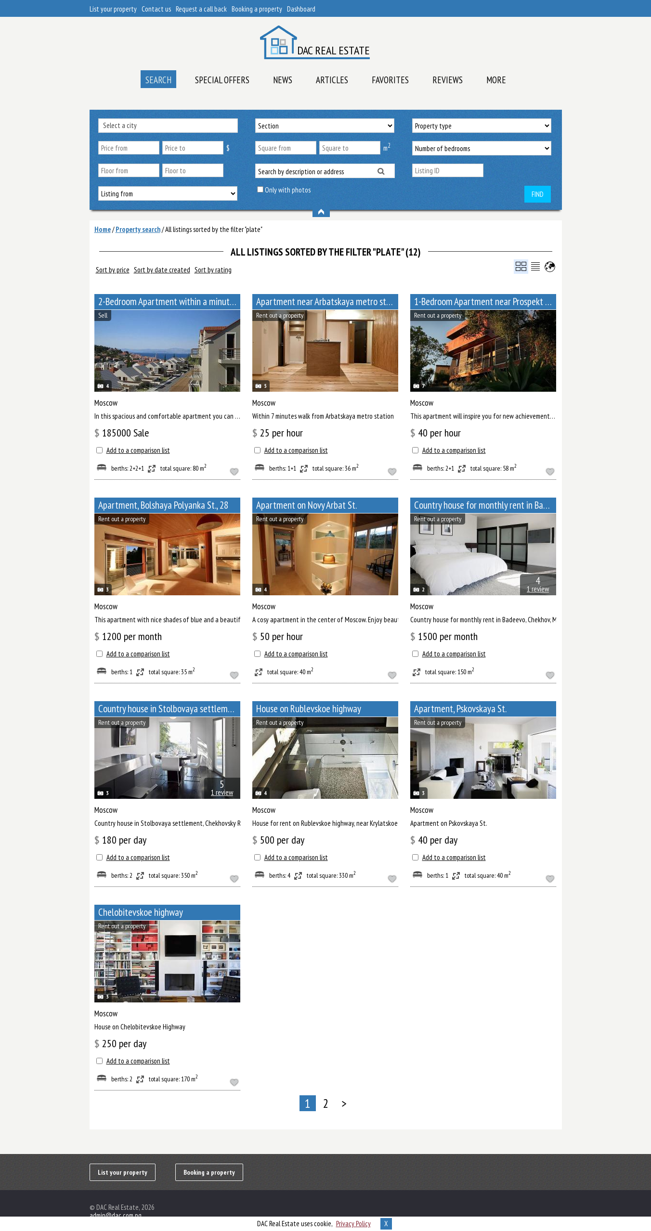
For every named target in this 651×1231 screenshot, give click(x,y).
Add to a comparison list (138, 450)
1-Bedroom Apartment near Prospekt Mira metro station (485, 301)
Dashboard (301, 8)
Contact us (156, 8)
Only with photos (288, 189)
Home (102, 229)
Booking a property (257, 8)
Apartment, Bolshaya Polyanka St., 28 (163, 505)
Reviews (447, 80)
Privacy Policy (353, 1223)
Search (158, 80)
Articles (332, 80)
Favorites (390, 80)
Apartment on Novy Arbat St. (306, 505)
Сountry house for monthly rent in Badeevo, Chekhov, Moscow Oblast (485, 505)
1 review (538, 588)
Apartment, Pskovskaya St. (460, 708)
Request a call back (201, 8)
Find (538, 194)
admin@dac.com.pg (116, 1215)
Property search (138, 229)
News (282, 80)
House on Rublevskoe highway (308, 708)
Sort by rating (213, 269)
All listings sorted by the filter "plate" (213, 229)
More (496, 80)
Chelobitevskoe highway (140, 912)
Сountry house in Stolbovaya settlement (169, 708)
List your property (113, 8)
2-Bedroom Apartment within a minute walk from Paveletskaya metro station (169, 301)
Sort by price (113, 269)
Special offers (222, 80)
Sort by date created (162, 269)
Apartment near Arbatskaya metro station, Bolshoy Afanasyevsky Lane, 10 (327, 301)
